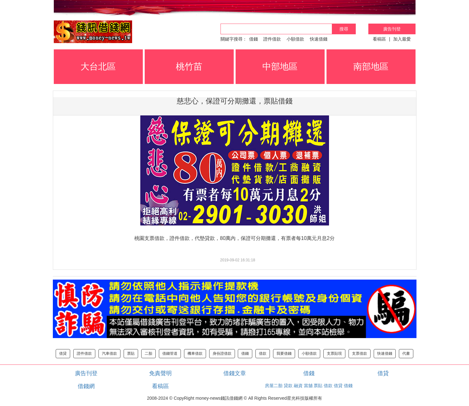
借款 (262, 353)
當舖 (308, 385)
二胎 (148, 353)
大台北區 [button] (98, 66)
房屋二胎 (273, 385)
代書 (406, 353)
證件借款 (272, 39)
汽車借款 (109, 353)
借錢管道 (169, 353)
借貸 (63, 353)
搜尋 (343, 28)
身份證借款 (222, 353)
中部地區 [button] (280, 66)
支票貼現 (334, 353)
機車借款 (195, 353)
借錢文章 (234, 373)
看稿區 (379, 39)
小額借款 (295, 39)
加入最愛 (402, 39)
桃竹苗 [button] (189, 66)
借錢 (253, 39)
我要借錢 (284, 353)
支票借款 (359, 353)
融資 (298, 385)
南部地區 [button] (370, 66)
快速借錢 (318, 39)
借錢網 (86, 386)
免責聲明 (160, 373)
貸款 (288, 385)
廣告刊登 (392, 28)
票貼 (131, 353)
